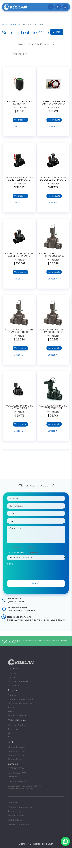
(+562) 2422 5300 (16, 768)
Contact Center (15, 759)
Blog (10, 737)
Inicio (4, 24)
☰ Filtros (56, 32)
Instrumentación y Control (20, 699)
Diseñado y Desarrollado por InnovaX (36, 844)
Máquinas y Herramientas (20, 703)
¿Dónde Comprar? (16, 747)
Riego (11, 707)
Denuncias (13, 802)
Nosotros (12, 673)
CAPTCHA (11, 576)
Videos (11, 733)
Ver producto (20, 120)
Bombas (12, 695)
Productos (15, 24)
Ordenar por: (20, 54)
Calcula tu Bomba (16, 725)
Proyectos (13, 729)
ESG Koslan (13, 685)
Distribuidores (15, 820)
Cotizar (17, 126)
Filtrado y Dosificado (17, 715)
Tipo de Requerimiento (22, 564)
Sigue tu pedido (16, 815)
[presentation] (27, 583)
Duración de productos (20, 807)
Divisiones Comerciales (18, 681)
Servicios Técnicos (16, 755)
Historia (11, 677)
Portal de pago (15, 811)
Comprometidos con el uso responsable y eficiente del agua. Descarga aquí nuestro (38, 641)
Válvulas (11, 711)
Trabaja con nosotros (18, 824)
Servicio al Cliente (16, 751)
